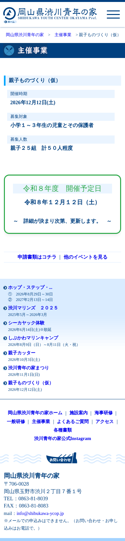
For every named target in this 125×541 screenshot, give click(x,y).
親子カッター (21, 352)
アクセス (104, 421)
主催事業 (63, 35)
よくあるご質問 (73, 421)
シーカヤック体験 (26, 322)
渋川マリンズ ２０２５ (33, 308)
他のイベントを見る (85, 257)
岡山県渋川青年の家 (25, 35)
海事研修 (103, 412)
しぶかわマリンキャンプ (33, 337)
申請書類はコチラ (37, 257)
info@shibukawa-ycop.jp (40, 513)
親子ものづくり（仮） (31, 382)
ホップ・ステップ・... (30, 287)
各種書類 (63, 430)
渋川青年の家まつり (28, 367)
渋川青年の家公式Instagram (62, 438)
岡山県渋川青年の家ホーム (35, 412)
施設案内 (78, 412)
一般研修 (16, 421)
